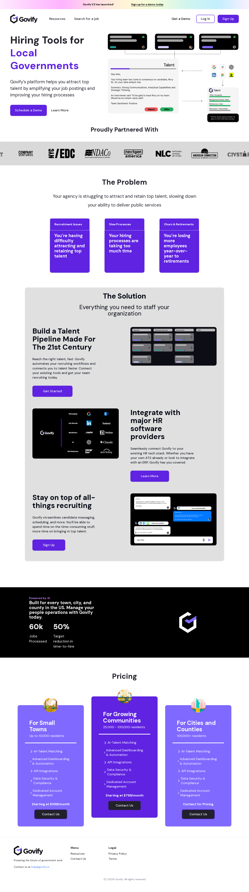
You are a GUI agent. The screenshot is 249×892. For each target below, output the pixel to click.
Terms (113, 859)
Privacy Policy (118, 854)
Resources (78, 854)
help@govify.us (40, 866)
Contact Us (78, 859)
